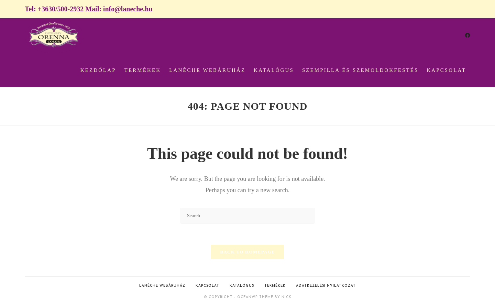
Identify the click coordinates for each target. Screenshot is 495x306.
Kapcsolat (207, 286)
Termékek (275, 286)
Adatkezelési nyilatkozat (326, 286)
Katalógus (242, 286)
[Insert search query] (247, 216)
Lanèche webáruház (162, 286)
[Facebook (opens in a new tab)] (467, 35)
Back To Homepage (247, 251)
